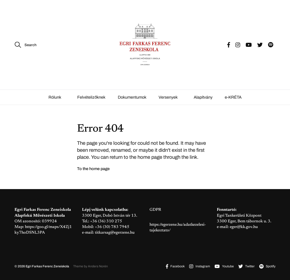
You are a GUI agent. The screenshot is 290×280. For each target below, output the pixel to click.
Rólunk (54, 97)
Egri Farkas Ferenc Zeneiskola (47, 266)
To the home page (93, 168)
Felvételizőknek (91, 97)
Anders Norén (98, 266)
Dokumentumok (132, 97)
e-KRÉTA (233, 97)
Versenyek (168, 97)
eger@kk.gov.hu (244, 227)
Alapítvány (203, 97)
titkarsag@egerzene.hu (115, 233)
